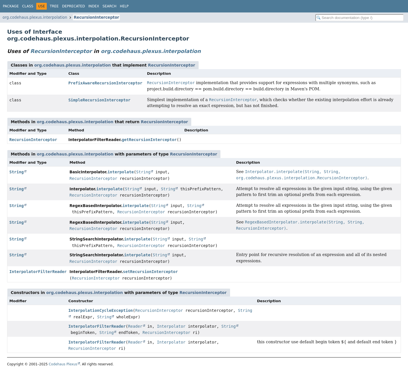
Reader (135, 326)
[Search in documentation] (359, 17)
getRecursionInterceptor (149, 139)
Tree (54, 6)
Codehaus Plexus (63, 364)
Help (124, 6)
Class (27, 6)
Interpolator (171, 326)
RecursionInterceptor (96, 17)
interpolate (120, 172)
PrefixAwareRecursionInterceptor (105, 83)
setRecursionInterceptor (150, 271)
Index (93, 6)
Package (11, 6)
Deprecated (73, 6)
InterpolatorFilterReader (38, 271)
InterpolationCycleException (100, 310)
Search (109, 6)
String (16, 172)
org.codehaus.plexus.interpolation (35, 17)
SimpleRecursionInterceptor (99, 100)
